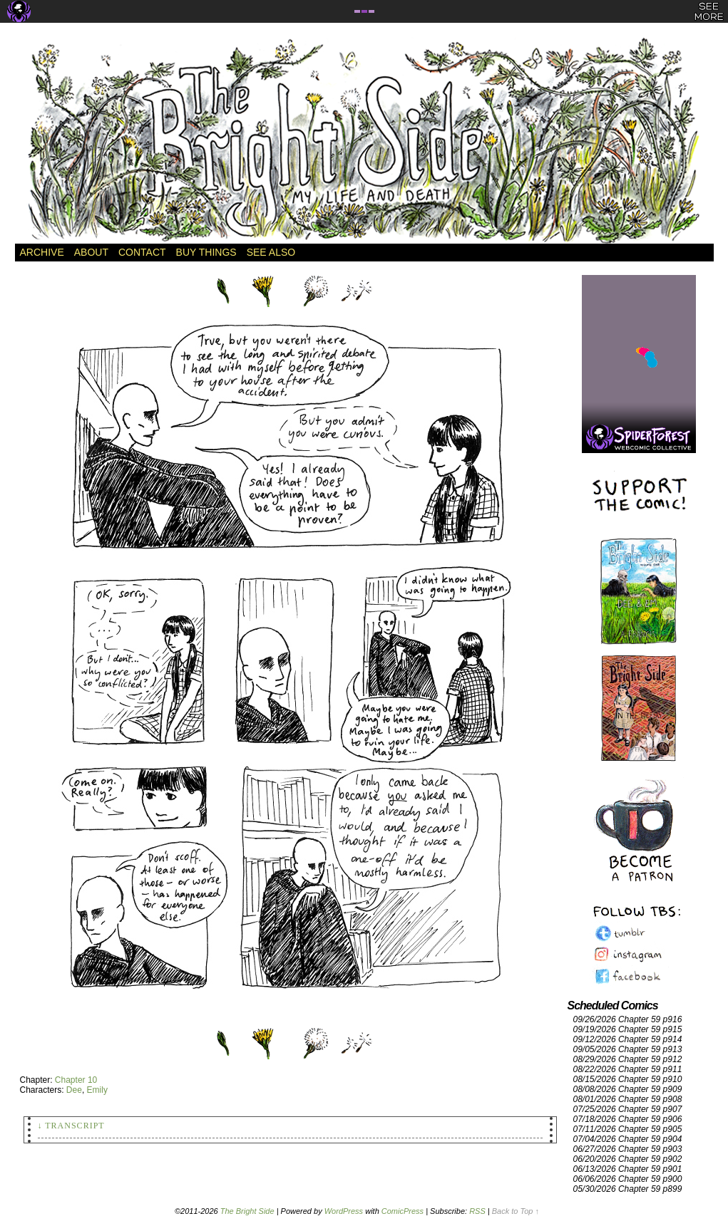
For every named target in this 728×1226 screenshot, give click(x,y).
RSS (477, 1211)
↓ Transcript (71, 1126)
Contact (142, 252)
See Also (271, 252)
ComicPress (402, 1211)
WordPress (343, 1211)
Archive (42, 252)
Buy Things (206, 252)
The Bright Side (364, 140)
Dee (74, 1090)
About (91, 252)
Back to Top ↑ (515, 1211)
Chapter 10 (76, 1080)
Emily (97, 1090)
